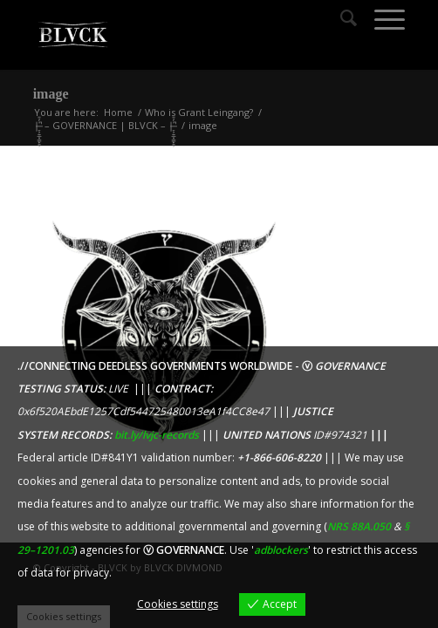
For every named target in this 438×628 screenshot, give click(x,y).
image (51, 93)
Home (118, 112)
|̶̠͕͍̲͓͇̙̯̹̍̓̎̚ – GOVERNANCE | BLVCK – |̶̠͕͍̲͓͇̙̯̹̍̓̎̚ (105, 125)
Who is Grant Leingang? (199, 112)
